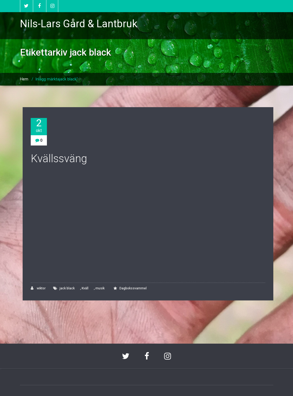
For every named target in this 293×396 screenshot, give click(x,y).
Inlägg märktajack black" (56, 79)
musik (100, 288)
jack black (67, 288)
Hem (24, 79)
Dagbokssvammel (133, 288)
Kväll (85, 288)
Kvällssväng (59, 158)
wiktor (38, 288)
